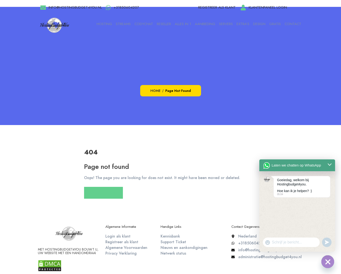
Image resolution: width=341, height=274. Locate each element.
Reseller (164, 24)
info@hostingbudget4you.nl (75, 7)
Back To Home (103, 192)
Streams (123, 24)
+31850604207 (126, 7)
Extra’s (243, 24)
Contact (293, 24)
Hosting (104, 24)
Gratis (275, 24)
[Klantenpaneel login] (243, 7)
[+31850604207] (108, 7)
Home (155, 90)
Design (259, 24)
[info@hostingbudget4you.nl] (43, 7)
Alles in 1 (183, 24)
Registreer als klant (217, 7)
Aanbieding (205, 24)
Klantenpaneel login (268, 7)
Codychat (144, 24)
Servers (226, 24)
